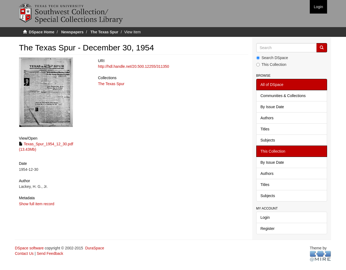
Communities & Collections (283, 96)
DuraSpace (94, 248)
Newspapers (72, 32)
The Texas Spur (104, 32)
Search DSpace (272, 58)
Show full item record (36, 204)
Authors (267, 118)
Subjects (268, 140)
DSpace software (29, 248)
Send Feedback (50, 253)
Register (268, 228)
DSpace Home (41, 32)
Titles (265, 129)
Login (265, 217)
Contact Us (24, 253)
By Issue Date (272, 107)
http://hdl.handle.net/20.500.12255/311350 (133, 66)
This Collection (271, 64)
